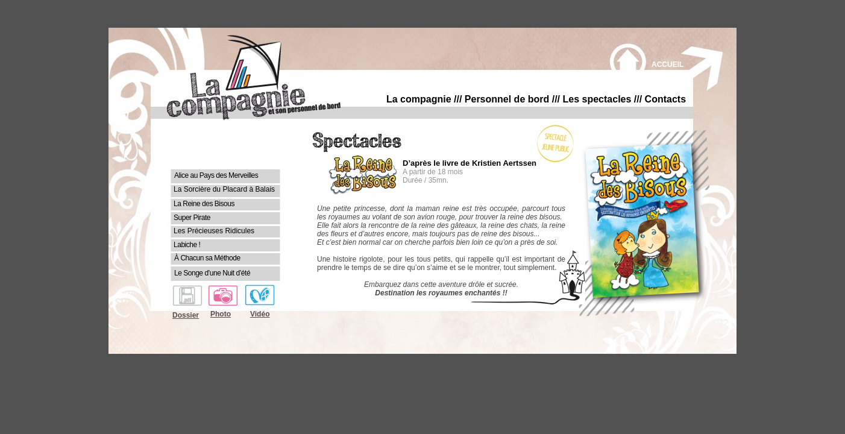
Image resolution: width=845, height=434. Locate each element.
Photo (220, 314)
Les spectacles (597, 99)
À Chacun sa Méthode (207, 258)
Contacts (665, 99)
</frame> (441, 217)
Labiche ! (187, 245)
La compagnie (418, 99)
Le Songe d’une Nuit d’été (212, 273)
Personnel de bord (507, 99)
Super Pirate (192, 217)
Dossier (185, 315)
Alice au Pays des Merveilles (216, 175)
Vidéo (259, 314)
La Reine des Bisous (204, 204)
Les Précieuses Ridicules (214, 231)
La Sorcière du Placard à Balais (224, 189)
